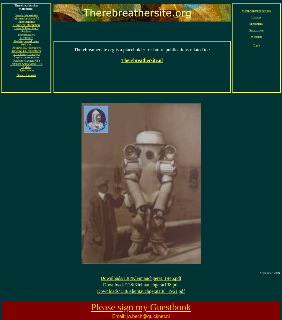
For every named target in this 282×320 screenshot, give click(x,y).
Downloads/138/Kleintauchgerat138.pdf (141, 284)
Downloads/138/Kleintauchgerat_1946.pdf (141, 278)
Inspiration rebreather (26, 57)
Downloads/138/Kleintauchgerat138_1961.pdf (141, 291)
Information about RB (26, 18)
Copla (256, 45)
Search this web (26, 75)
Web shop (26, 44)
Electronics (26, 38)
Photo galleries (26, 21)
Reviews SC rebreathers (26, 47)
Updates (256, 17)
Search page (256, 30)
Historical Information (26, 25)
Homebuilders (26, 34)
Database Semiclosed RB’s (26, 63)
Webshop (256, 36)
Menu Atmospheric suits (256, 10)
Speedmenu (256, 23)
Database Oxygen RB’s (26, 60)
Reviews (26, 31)
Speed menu (26, 70)
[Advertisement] (142, 59)
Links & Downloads (26, 28)
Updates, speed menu (26, 41)
